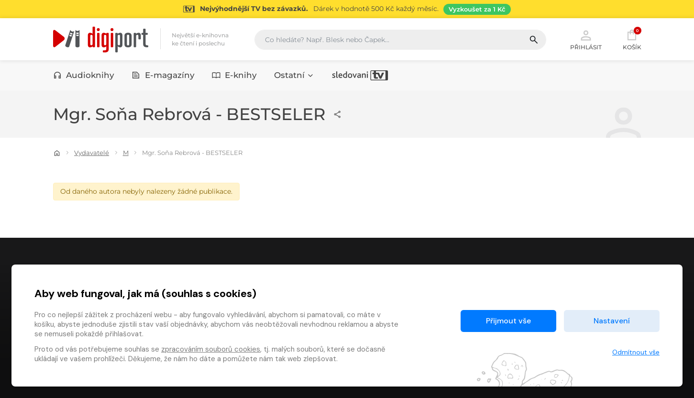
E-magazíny (163, 75)
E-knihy (234, 75)
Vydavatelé (91, 152)
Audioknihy (84, 75)
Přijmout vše (508, 321)
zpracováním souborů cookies (210, 349)
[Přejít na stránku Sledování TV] (347, 9)
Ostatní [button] (294, 75)
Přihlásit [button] (586, 39)
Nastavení (612, 321)
